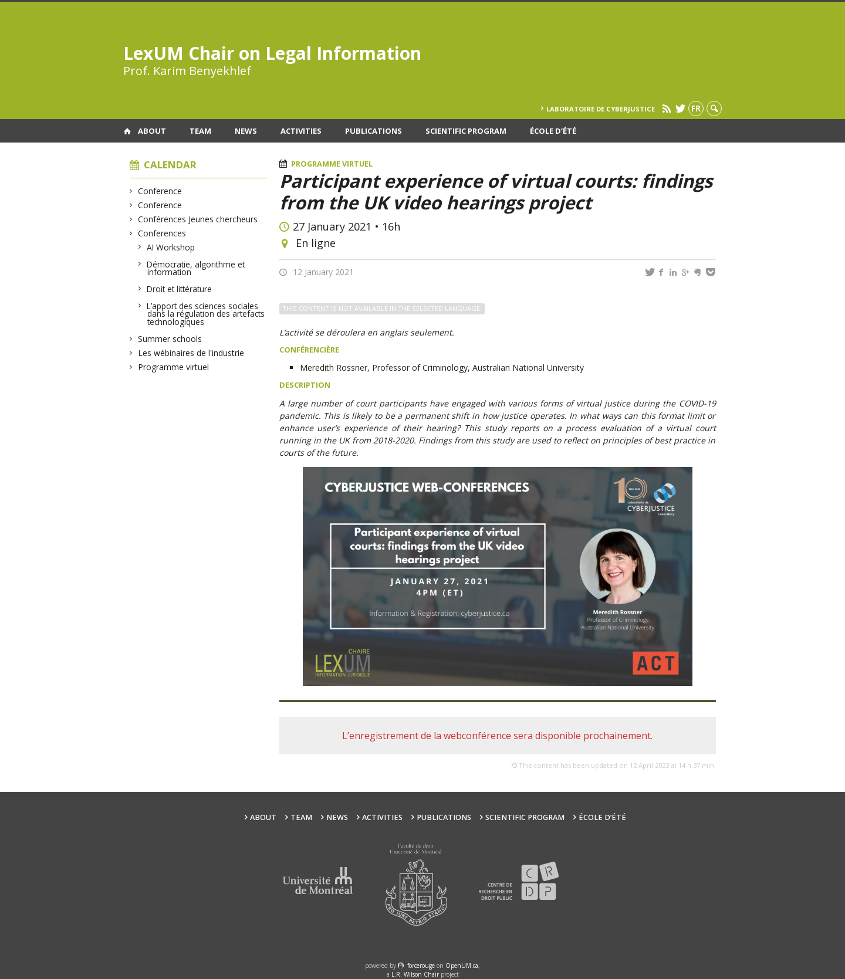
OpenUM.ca (461, 965)
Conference (160, 191)
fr (696, 108)
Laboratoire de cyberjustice (600, 108)
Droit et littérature (179, 288)
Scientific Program (465, 131)
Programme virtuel (173, 366)
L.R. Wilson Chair (415, 974)
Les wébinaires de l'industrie (191, 352)
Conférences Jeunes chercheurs (198, 219)
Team (200, 131)
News (246, 131)
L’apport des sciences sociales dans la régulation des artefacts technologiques (206, 313)
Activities (301, 131)
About (152, 131)
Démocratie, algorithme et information (196, 268)
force (421, 965)
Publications (373, 131)
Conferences (162, 233)
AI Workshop (171, 247)
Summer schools (170, 338)
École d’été (553, 131)
